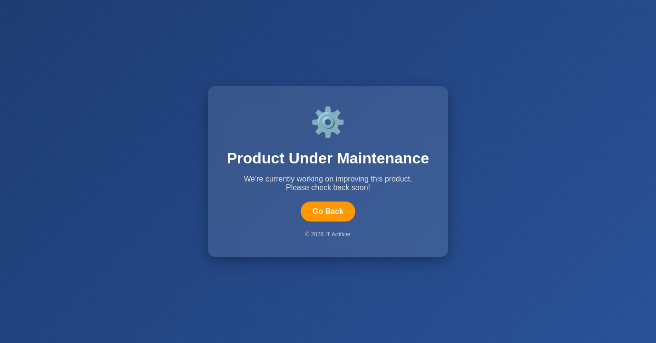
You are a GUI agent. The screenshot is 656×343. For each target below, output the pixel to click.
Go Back (328, 211)
